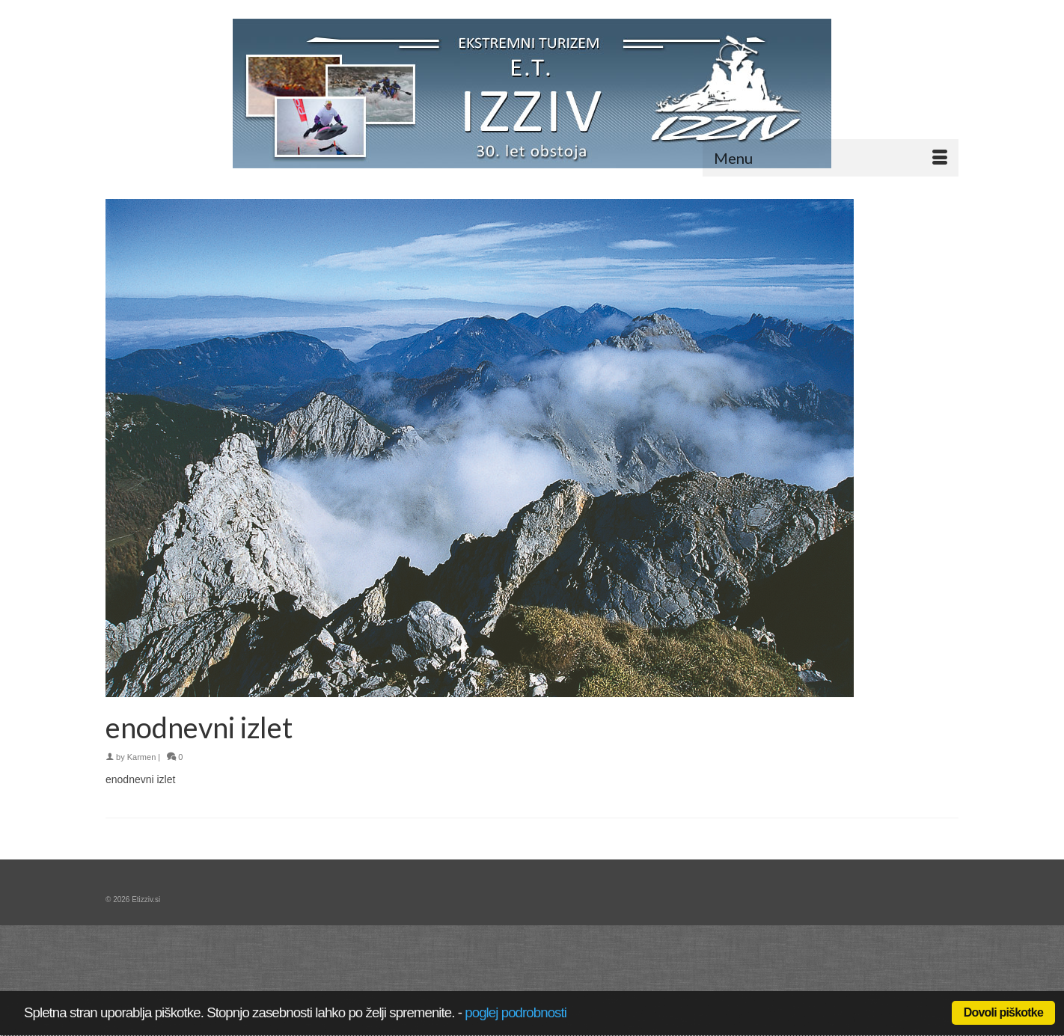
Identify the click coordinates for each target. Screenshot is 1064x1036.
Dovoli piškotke (1003, 1012)
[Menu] (830, 158)
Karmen (141, 757)
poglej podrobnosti (515, 1012)
